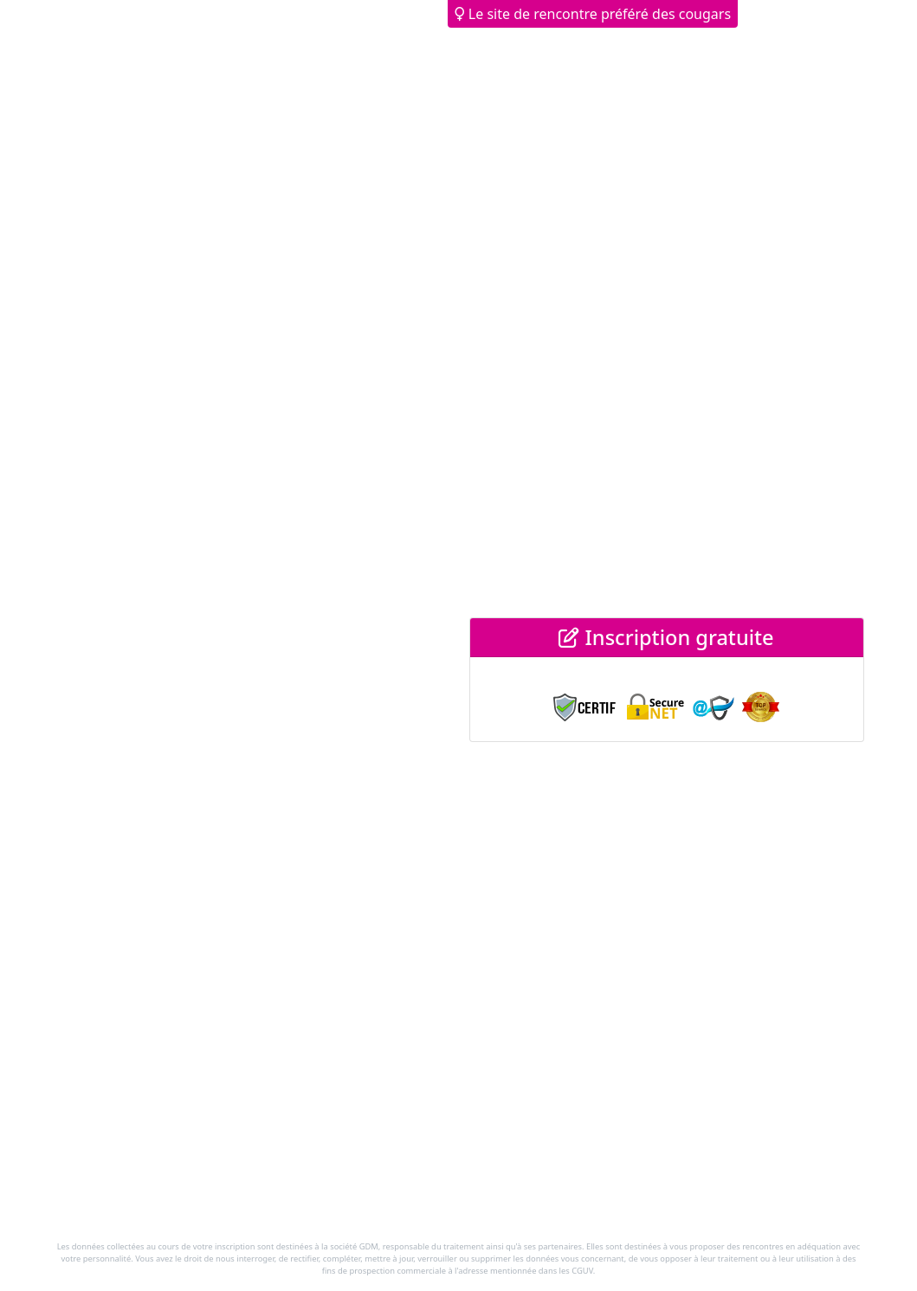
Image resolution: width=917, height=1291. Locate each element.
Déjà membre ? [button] (802, 13)
